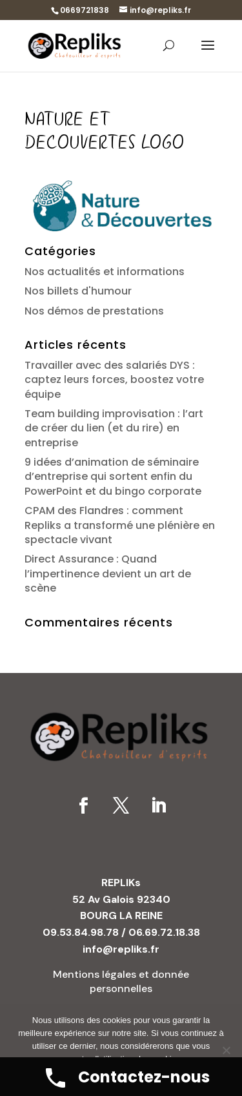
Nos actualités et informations (105, 271)
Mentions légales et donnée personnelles (121, 981)
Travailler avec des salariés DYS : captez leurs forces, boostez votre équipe (114, 380)
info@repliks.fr (121, 949)
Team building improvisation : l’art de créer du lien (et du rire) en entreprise (114, 428)
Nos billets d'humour (78, 291)
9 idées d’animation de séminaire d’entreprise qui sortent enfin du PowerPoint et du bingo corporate (113, 477)
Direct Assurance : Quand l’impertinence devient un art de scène (108, 573)
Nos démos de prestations (94, 311)
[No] (225, 1050)
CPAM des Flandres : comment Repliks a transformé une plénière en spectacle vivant (120, 525)
